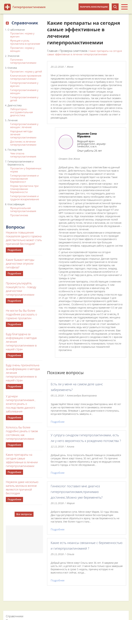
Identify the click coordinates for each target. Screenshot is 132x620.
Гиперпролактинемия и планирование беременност (24, 178)
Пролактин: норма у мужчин (22, 35)
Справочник (22, 23)
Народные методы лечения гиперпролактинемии (23, 134)
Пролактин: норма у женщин (22, 49)
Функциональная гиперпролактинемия (23, 209)
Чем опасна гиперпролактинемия (23, 155)
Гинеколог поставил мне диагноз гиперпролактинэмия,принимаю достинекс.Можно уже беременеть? (77, 491)
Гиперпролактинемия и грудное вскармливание (24, 197)
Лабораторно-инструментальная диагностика (21, 112)
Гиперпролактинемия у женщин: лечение (24, 125)
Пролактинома (19, 215)
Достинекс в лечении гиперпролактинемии (23, 143)
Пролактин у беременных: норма (26, 170)
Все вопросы (24, 514)
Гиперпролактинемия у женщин (24, 91)
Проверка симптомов (73, 51)
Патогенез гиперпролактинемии (23, 61)
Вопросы (15, 227)
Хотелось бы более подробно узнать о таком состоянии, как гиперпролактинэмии (22, 433)
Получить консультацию (94, 6)
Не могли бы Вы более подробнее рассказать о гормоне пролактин (21, 314)
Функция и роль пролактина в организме (25, 42)
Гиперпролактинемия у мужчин (24, 84)
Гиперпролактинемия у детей (24, 98)
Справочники (14, 616)
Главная (52, 51)
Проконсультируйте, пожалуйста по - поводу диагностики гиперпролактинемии (21, 289)
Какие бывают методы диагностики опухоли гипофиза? (20, 263)
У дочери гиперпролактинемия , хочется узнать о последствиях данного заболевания (20, 403)
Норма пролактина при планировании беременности (24, 189)
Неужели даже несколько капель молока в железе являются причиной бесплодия (22, 487)
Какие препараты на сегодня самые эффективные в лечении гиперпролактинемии (22, 460)
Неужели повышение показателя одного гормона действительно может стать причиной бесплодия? (24, 238)
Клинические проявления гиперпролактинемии (25, 77)
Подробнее (14, 250)
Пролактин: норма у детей (26, 71)
